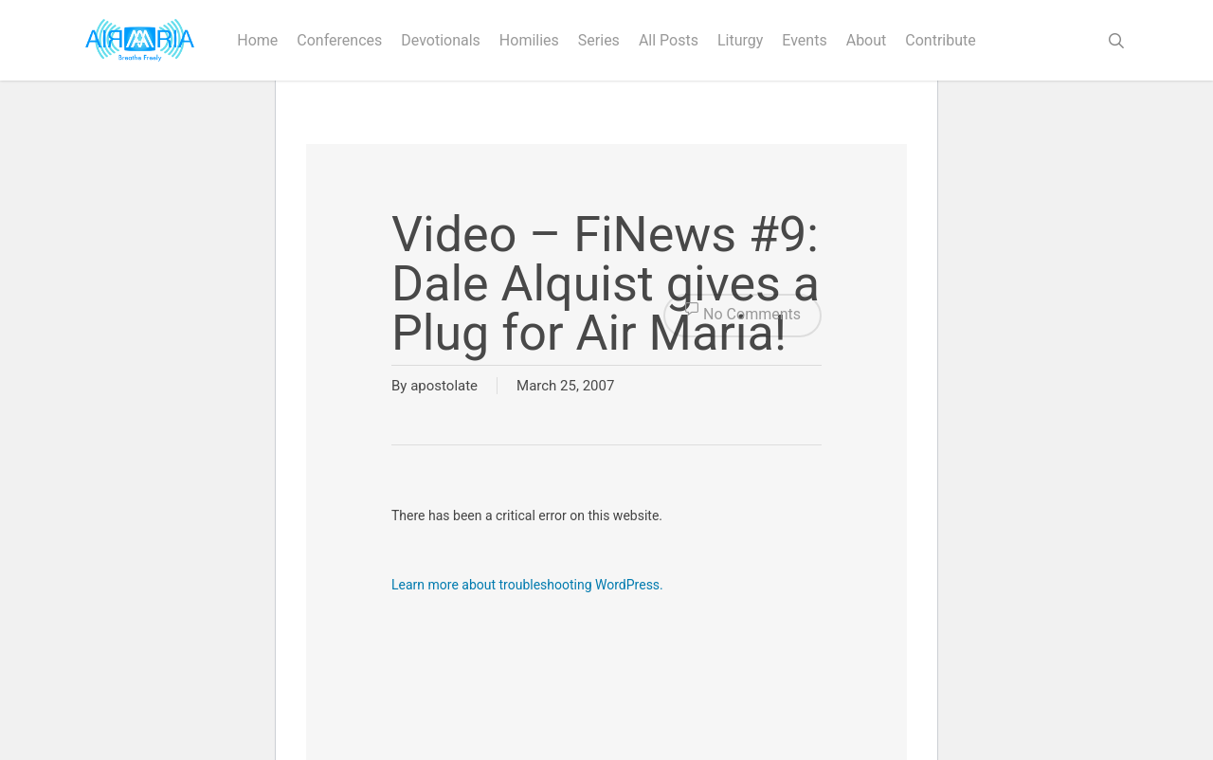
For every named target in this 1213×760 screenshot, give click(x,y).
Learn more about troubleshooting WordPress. (527, 584)
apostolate (444, 385)
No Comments (742, 315)
